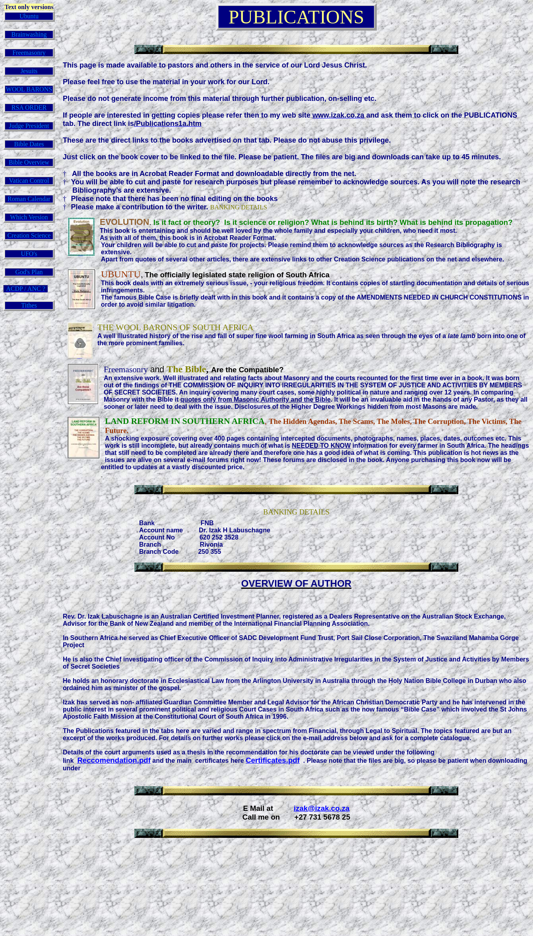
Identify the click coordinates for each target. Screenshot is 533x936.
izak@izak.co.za (322, 808)
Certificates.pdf (273, 760)
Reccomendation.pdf (114, 760)
